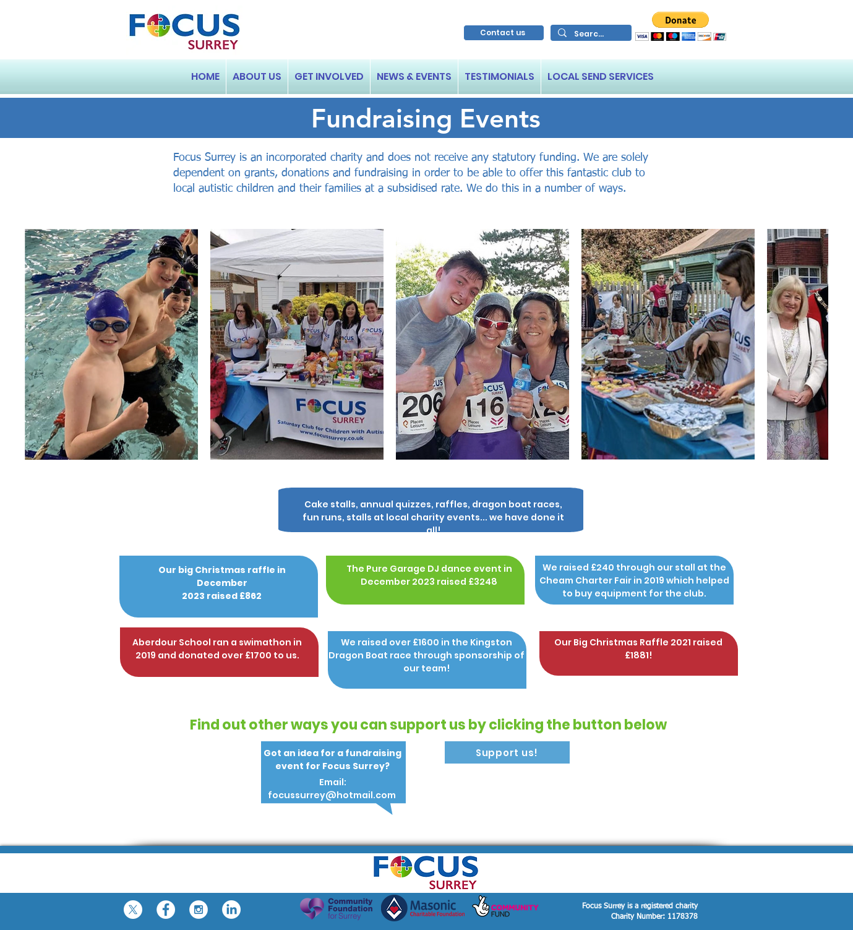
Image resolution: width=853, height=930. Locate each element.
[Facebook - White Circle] (165, 909)
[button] (680, 26)
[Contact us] (503, 33)
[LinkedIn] (231, 909)
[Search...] (590, 34)
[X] (133, 909)
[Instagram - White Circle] (198, 909)
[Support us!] (507, 752)
